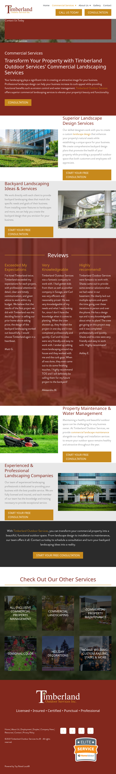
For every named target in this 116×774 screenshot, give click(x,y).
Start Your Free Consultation (77, 175)
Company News (47, 729)
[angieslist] (72, 731)
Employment (26, 729)
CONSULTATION (98, 12)
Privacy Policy (28, 732)
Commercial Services (64, 5)
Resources (9, 732)
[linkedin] (81, 731)
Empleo (36, 729)
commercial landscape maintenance (90, 432)
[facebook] (90, 731)
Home (46, 5)
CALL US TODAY (69, 12)
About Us (15, 729)
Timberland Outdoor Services (91, 88)
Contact (107, 5)
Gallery (97, 5)
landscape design (82, 134)
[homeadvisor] (63, 731)
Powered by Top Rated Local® (17, 766)
